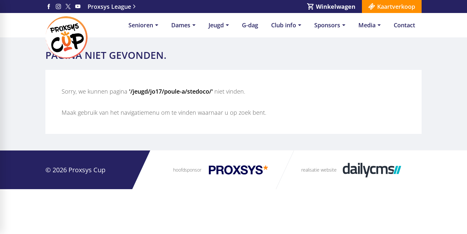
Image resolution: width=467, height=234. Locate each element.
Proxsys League (109, 6)
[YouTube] (78, 6)
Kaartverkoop (396, 6)
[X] (68, 6)
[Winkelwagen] (331, 6)
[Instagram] (58, 6)
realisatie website (319, 170)
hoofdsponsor (187, 170)
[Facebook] (48, 6)
